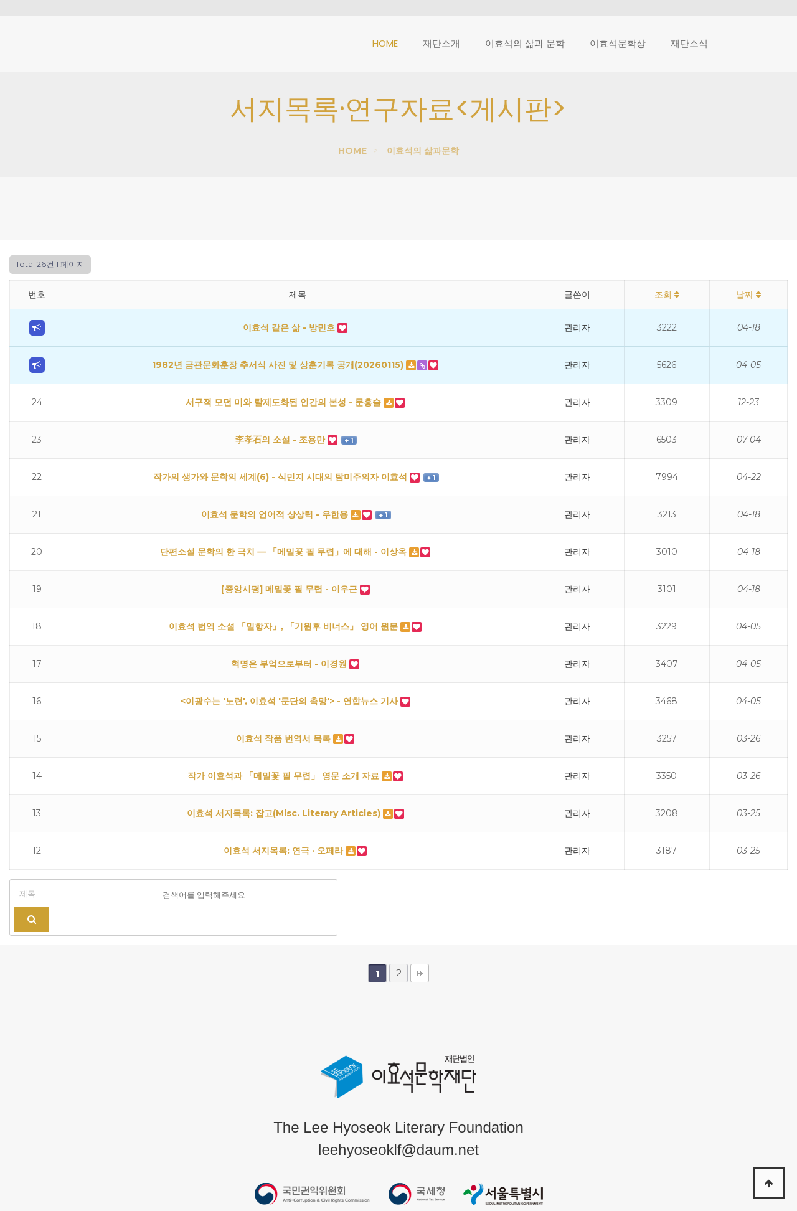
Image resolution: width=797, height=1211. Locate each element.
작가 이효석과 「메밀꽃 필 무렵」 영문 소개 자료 (284, 775)
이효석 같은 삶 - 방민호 (290, 327)
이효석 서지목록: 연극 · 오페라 (285, 850)
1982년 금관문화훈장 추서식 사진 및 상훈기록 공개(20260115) (279, 364)
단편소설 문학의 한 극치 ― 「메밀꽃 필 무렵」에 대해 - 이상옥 (284, 551)
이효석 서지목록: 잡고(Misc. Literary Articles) (285, 813)
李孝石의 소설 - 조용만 (281, 439)
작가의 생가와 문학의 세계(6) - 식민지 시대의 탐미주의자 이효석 (281, 477)
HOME (352, 150)
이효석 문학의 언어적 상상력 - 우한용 (276, 514)
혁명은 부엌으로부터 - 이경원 (290, 663)
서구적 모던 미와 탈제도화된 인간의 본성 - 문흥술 (285, 402)
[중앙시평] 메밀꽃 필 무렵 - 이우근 (290, 589)
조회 (666, 294)
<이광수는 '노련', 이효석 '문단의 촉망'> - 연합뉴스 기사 (290, 701)
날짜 (748, 294)
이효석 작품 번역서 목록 (284, 738)
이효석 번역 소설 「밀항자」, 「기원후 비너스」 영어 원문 (284, 626)
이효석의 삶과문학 (423, 150)
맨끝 (419, 949)
